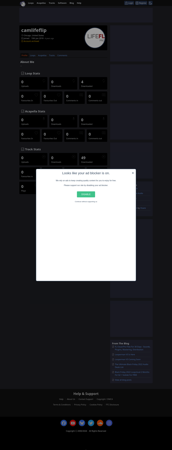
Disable (86, 194)
